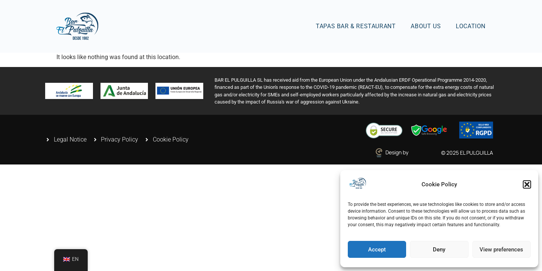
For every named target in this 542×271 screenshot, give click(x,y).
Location (471, 26)
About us (426, 26)
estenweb (422, 152)
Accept (377, 249)
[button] (527, 184)
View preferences (501, 249)
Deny (439, 249)
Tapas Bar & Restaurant (356, 26)
